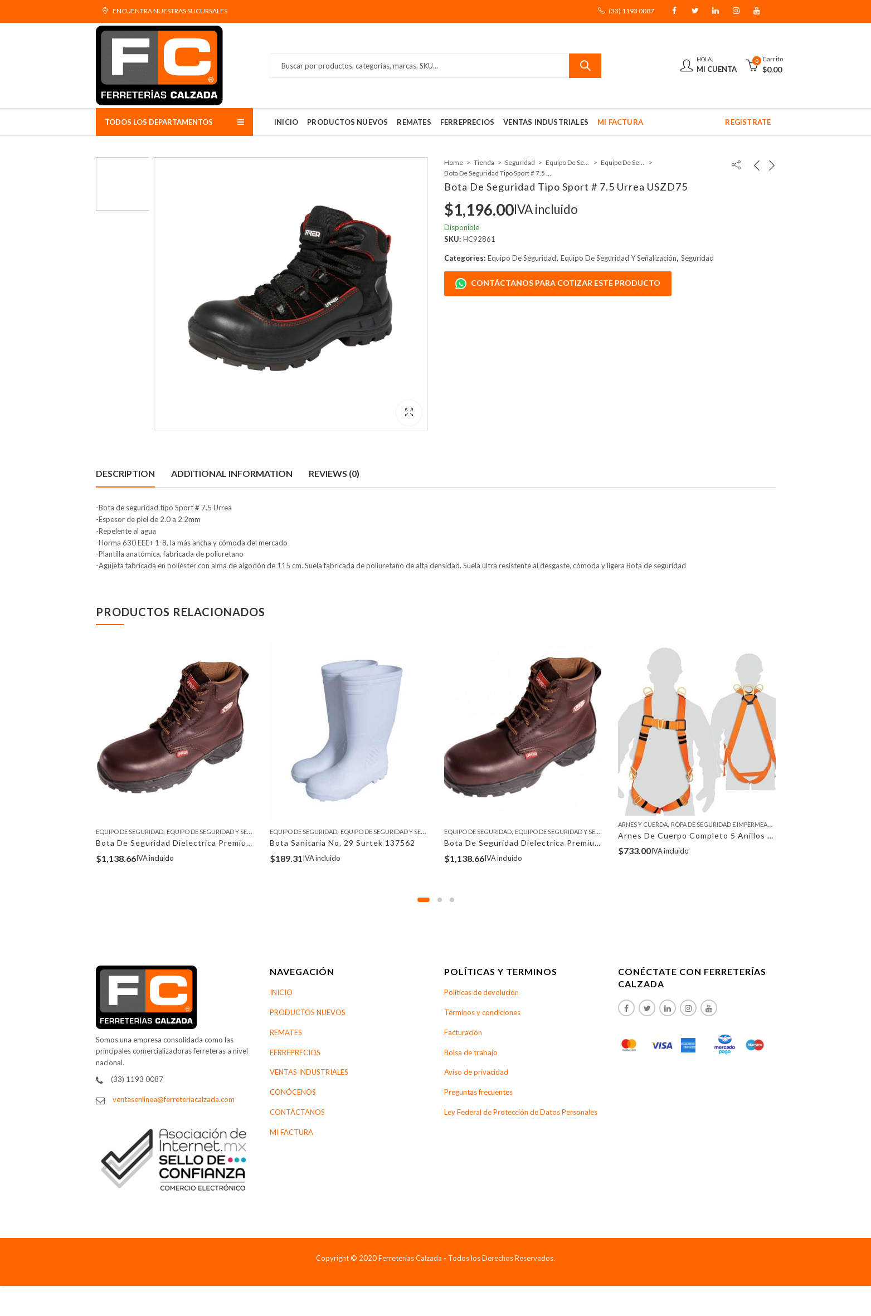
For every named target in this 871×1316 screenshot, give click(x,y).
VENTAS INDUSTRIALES (309, 1072)
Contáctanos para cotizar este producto (557, 283)
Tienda (484, 162)
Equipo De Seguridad (568, 162)
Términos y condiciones (482, 1012)
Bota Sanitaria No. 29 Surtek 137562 (342, 842)
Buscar (585, 65)
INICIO (281, 992)
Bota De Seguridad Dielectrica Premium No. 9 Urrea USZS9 (561, 842)
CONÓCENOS (293, 1092)
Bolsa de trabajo (471, 1052)
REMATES (286, 1032)
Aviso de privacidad (476, 1072)
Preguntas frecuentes (478, 1092)
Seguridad (520, 162)
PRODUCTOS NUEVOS (308, 1012)
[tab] (125, 473)
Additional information (232, 473)
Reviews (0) (334, 473)
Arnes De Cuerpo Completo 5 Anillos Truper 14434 (720, 835)
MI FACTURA (291, 1132)
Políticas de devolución (481, 992)
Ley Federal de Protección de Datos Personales (520, 1112)
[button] (423, 900)
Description (125, 473)
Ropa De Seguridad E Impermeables (726, 824)
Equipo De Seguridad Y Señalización (623, 162)
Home (453, 162)
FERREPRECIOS (295, 1052)
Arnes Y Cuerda (643, 824)
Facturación (463, 1032)
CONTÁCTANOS (297, 1112)
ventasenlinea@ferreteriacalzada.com (174, 1099)
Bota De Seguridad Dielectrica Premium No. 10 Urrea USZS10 (217, 842)
